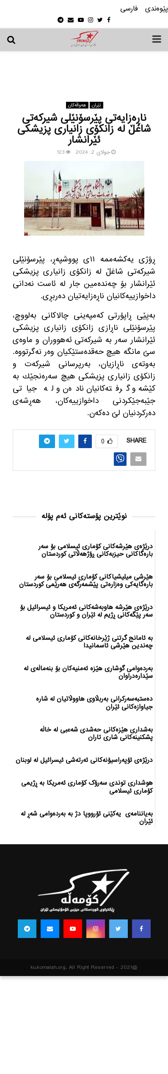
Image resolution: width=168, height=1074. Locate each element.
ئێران (96, 105)
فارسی (129, 9)
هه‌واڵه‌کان (77, 105)
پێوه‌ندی (156, 9)
